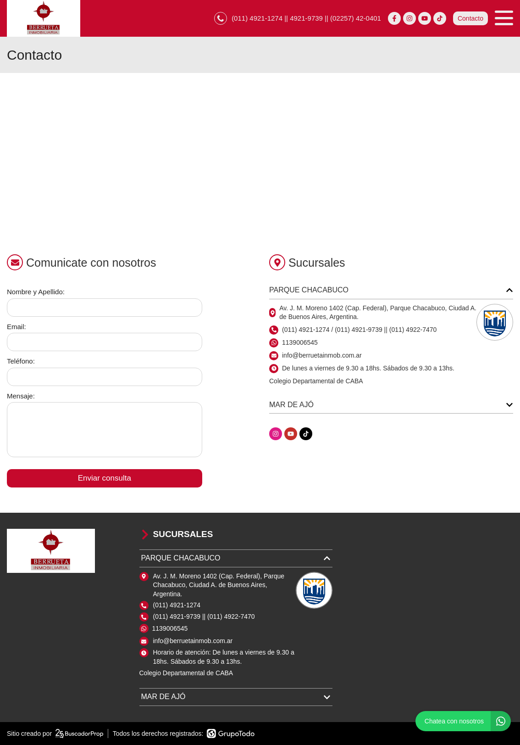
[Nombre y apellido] (104, 307)
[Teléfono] (104, 377)
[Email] (104, 342)
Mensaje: (21, 396)
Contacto (470, 18)
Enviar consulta (104, 478)
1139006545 (300, 342)
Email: (16, 326)
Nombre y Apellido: (36, 292)
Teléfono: (21, 361)
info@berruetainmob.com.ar (193, 640)
